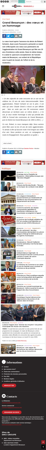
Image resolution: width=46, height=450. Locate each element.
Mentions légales (9, 379)
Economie (27, 194)
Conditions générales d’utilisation (14, 381)
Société (34, 205)
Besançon (20, 172)
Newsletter (9, 385)
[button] (42, 2)
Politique (6, 19)
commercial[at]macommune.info (12, 407)
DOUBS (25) (20, 194)
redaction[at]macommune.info (11, 403)
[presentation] (38, 91)
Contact (6, 367)
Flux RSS (6, 376)
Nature (26, 172)
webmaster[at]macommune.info (11, 424)
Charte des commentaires (12, 371)
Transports (36, 228)
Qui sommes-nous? (10, 369)
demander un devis (11, 412)
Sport (34, 217)
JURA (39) (19, 262)
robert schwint (7, 143)
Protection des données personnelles (15, 374)
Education (28, 295)
